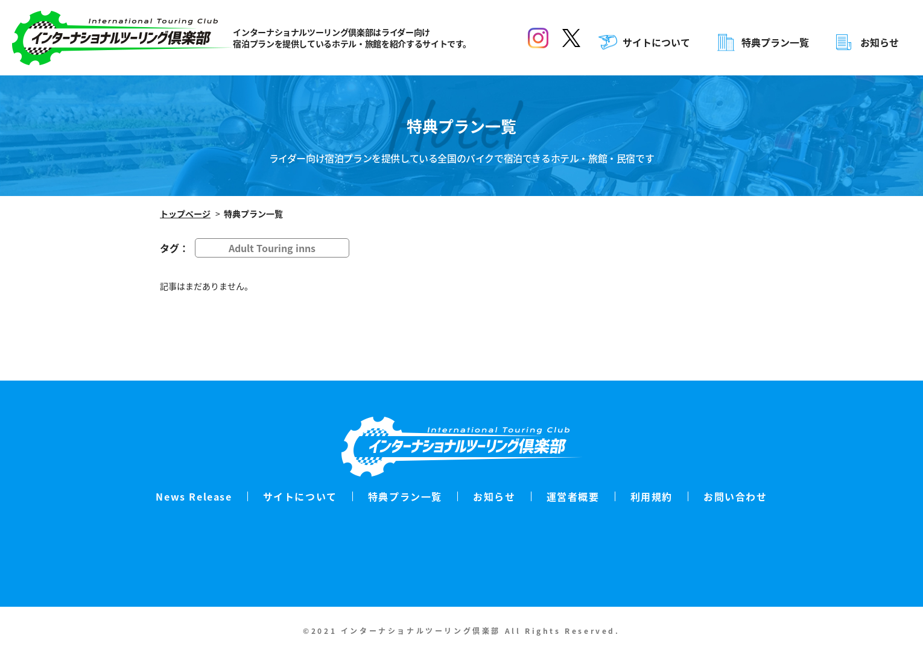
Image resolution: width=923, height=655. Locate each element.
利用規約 (651, 496)
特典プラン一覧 (775, 42)
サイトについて (656, 42)
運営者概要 (573, 496)
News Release (194, 496)
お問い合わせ (735, 496)
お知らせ (879, 42)
